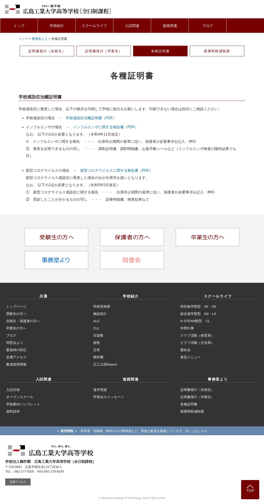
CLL (96, 328)
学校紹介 (56, 26)
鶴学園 (98, 357)
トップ (19, 26)
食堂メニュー (190, 357)
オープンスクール (19, 397)
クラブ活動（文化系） (197, 343)
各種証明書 (160, 51)
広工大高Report (105, 364)
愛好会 (185, 350)
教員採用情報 (16, 364)
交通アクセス (16, 357)
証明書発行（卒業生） (103, 51)
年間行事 (187, 328)
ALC (96, 321)
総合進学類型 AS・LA (198, 314)
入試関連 (132, 26)
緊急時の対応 (16, 350)
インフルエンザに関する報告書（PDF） (105, 127)
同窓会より (14, 343)
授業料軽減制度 (217, 51)
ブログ (207, 26)
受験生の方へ (16, 314)
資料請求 (13, 411)
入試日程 (13, 390)
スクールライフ (94, 26)
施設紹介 (100, 314)
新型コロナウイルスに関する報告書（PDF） (116, 170)
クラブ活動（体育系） (197, 335)
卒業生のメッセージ (108, 397)
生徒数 (98, 335)
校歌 (96, 343)
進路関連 (170, 26)
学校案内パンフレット (23, 404)
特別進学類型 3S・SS (198, 306)
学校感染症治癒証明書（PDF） (91, 118)
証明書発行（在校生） (47, 51)
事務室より (40, 38)
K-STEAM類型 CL (195, 321)
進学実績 (100, 390)
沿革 (96, 350)
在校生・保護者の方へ (23, 321)
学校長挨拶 (101, 306)
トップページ (16, 306)
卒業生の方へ (16, 328)
